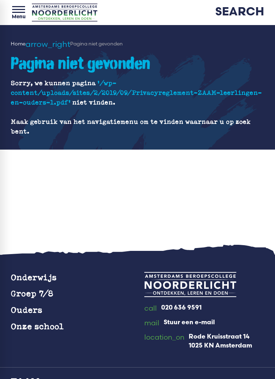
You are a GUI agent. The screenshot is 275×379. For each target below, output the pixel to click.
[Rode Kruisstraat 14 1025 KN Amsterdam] (198, 341)
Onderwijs (34, 277)
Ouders (26, 310)
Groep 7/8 (32, 293)
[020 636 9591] (173, 308)
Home (18, 44)
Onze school (37, 326)
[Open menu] (18, 12)
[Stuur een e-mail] (179, 323)
